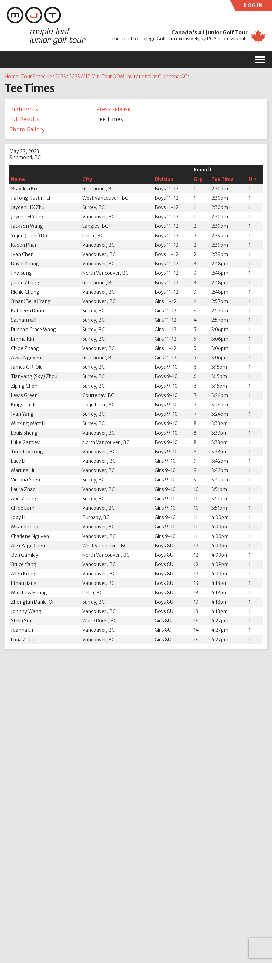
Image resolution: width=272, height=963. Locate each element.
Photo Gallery (27, 129)
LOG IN (258, 6)
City (87, 179)
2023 (60, 76)
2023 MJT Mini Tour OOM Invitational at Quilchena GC (128, 76)
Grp (198, 179)
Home (11, 76)
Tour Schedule (36, 76)
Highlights (23, 109)
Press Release (113, 109)
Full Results (24, 119)
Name (18, 179)
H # (252, 179)
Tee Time (222, 179)
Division (164, 179)
